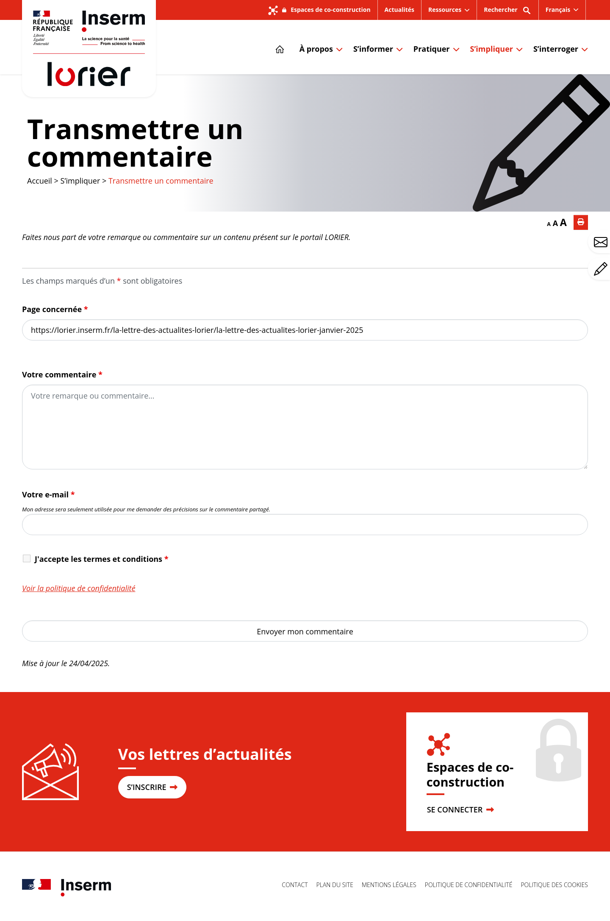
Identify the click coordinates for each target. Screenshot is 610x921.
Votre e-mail (48, 494)
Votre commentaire (62, 374)
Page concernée (55, 309)
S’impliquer (491, 49)
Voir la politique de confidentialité (79, 588)
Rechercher (508, 13)
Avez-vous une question (602, 242)
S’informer (373, 49)
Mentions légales (389, 885)
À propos (316, 49)
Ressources (444, 10)
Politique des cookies (554, 885)
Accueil (39, 181)
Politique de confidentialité (469, 885)
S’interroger (555, 49)
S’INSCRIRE (152, 787)
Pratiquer (431, 49)
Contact (295, 885)
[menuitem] (562, 10)
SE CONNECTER (460, 809)
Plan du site (334, 885)
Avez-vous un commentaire (602, 269)
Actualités (399, 10)
